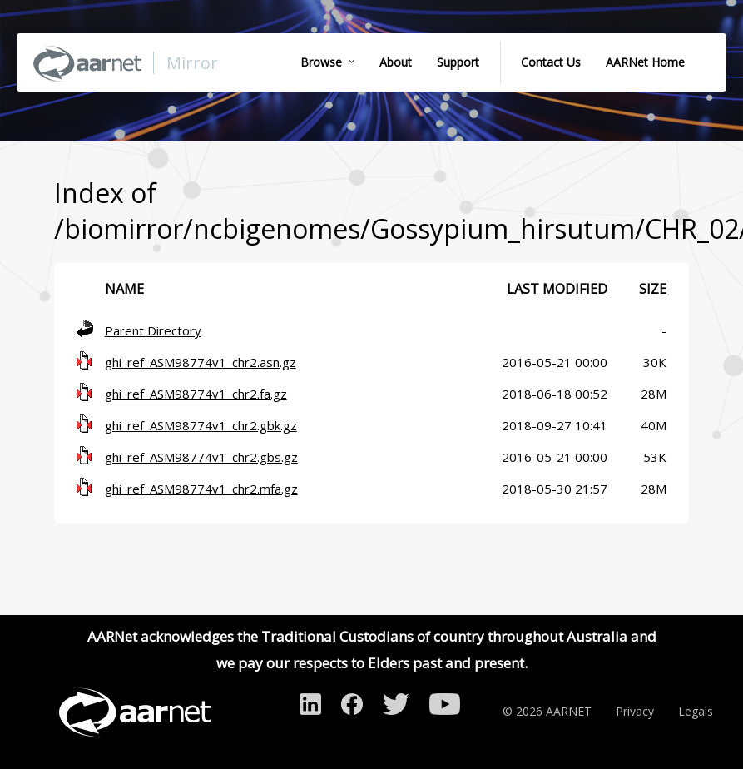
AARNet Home (645, 62)
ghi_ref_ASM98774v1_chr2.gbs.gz (201, 457)
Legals (695, 711)
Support (458, 62)
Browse (321, 62)
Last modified (557, 289)
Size (652, 289)
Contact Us (551, 62)
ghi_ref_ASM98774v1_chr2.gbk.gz (201, 425)
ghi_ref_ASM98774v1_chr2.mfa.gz (201, 488)
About (395, 62)
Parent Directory (153, 330)
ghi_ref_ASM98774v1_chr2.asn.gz (200, 362)
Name (124, 289)
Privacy (635, 711)
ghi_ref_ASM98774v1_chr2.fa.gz (196, 393)
